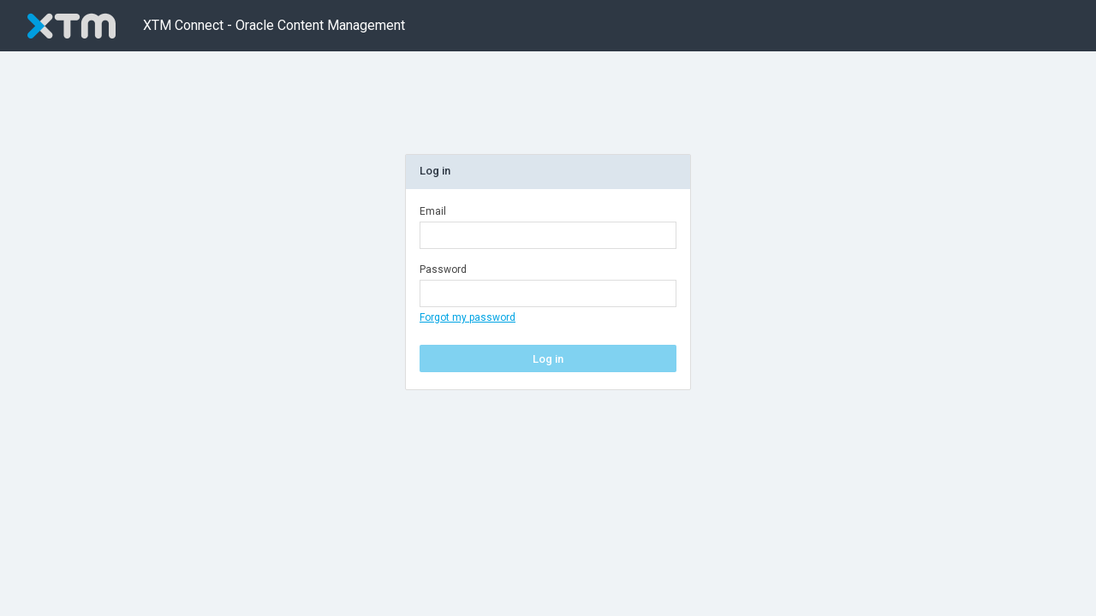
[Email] (548, 235)
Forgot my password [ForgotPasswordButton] (467, 317)
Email (433, 211)
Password (443, 269)
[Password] (548, 293)
